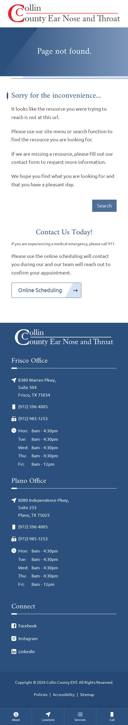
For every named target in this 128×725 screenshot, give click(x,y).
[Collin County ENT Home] (64, 13)
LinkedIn (26, 651)
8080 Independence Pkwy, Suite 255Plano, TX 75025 (43, 508)
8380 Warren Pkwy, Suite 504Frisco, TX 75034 (37, 387)
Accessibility (64, 694)
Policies (40, 694)
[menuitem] (16, 716)
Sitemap (87, 694)
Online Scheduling (40, 290)
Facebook (27, 625)
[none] (16, 716)
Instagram (28, 638)
